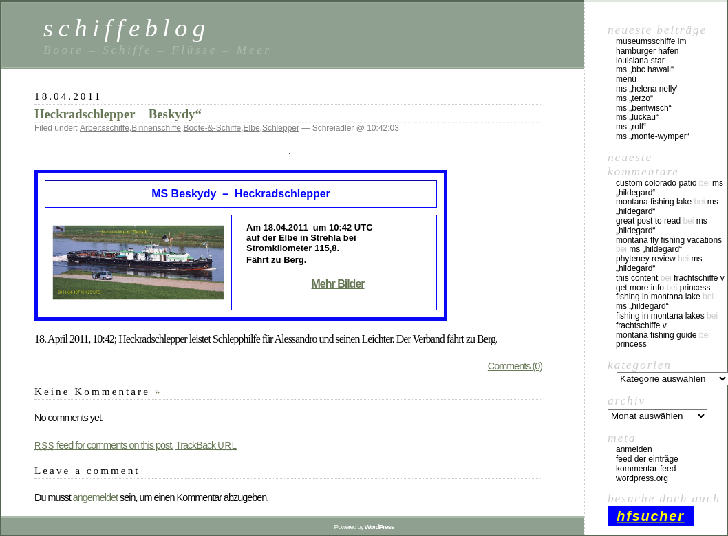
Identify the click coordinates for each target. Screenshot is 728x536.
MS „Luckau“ (637, 117)
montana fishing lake (654, 201)
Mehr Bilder (337, 284)
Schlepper (280, 128)
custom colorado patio (656, 183)
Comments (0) (515, 366)
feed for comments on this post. (103, 445)
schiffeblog (126, 28)
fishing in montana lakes (660, 316)
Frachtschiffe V (699, 278)
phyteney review (646, 259)
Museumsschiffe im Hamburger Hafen (651, 46)
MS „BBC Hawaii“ (645, 69)
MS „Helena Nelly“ (647, 89)
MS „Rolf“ (631, 126)
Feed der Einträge (647, 459)
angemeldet (95, 497)
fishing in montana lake (658, 296)
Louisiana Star (640, 60)
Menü (626, 79)
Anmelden (634, 449)
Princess (695, 287)
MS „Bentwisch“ (644, 108)
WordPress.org (642, 478)
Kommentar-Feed (646, 468)
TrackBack (206, 445)
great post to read (648, 221)
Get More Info (640, 287)
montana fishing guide (656, 335)
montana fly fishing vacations (669, 240)
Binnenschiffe (156, 128)
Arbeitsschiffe (104, 128)
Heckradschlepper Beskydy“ (118, 114)
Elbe (252, 128)
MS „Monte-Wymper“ (652, 136)
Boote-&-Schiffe (212, 128)
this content (637, 278)
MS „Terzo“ (634, 98)
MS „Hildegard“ (655, 249)
